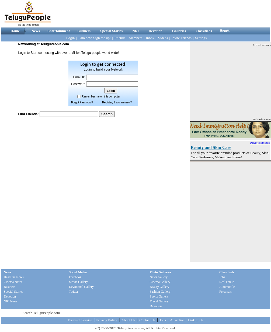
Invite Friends (181, 38)
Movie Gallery (78, 282)
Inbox (150, 38)
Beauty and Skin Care (211, 147)
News (36, 31)
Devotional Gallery (81, 287)
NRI (135, 31)
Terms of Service (80, 320)
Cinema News (13, 282)
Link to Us (195, 320)
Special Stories (111, 31)
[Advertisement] (230, 80)
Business (84, 31)
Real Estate (226, 282)
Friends (119, 38)
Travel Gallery (159, 301)
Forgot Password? (82, 102)
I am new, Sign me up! (94, 38)
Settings (201, 38)
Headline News (14, 277)
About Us (128, 320)
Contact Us (147, 320)
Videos (163, 38)
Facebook (75, 277)
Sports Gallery (159, 296)
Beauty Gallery (159, 287)
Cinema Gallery (160, 282)
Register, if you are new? (117, 102)
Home (15, 31)
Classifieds (204, 31)
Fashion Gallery (160, 291)
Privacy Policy (106, 320)
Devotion (155, 31)
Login (70, 38)
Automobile (227, 287)
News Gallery (159, 277)
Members (135, 38)
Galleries (179, 31)
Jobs (222, 277)
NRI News (11, 301)
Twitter (73, 291)
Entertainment (58, 31)
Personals (225, 291)
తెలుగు (225, 31)
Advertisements (260, 142)
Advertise (177, 320)
